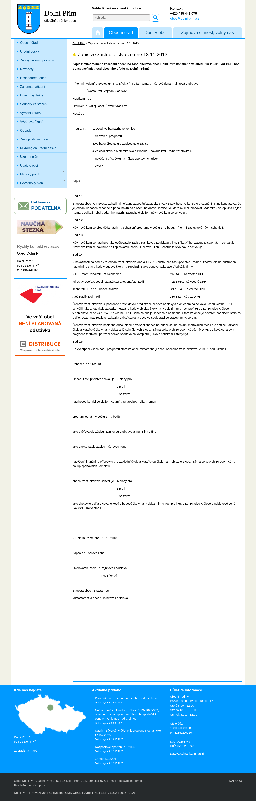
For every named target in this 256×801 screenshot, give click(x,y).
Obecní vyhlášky (32, 95)
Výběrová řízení (31, 121)
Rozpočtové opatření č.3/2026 (115, 747)
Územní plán (29, 156)
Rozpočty (27, 69)
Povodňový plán (43, 182)
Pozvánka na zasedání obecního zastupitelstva (126, 698)
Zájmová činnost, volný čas (207, 32)
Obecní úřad (121, 32)
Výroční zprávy (30, 113)
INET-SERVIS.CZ (105, 792)
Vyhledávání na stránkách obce (116, 8)
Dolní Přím (79, 43)
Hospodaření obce (33, 78)
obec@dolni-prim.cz (184, 18)
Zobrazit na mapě (25, 750)
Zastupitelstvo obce (34, 139)
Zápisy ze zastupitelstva (37, 60)
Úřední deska (29, 51)
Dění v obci (155, 32)
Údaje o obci (29, 165)
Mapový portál (43, 173)
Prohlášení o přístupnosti (30, 785)
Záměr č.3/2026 (105, 758)
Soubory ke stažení (34, 104)
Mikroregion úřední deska (38, 148)
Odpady (25, 130)
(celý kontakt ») (52, 247)
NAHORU (235, 780)
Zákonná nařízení (32, 86)
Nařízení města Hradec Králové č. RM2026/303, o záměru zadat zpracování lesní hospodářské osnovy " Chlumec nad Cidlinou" (127, 714)
